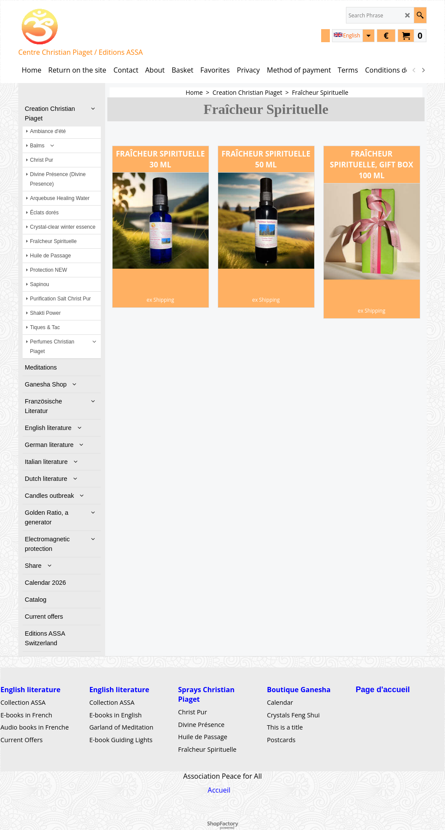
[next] (423, 70)
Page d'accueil (383, 689)
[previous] (414, 70)
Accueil (219, 790)
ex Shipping (160, 299)
